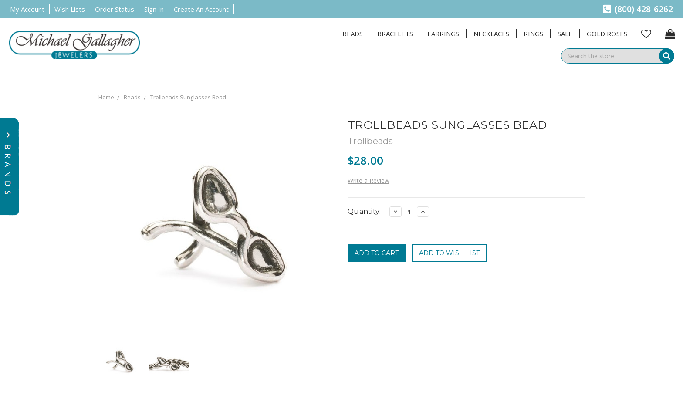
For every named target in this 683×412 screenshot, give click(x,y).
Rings (533, 33)
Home (106, 97)
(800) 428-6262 (638, 9)
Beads (352, 33)
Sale (565, 33)
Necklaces (491, 33)
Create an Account (201, 9)
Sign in (154, 9)
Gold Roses (607, 33)
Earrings (443, 33)
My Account (27, 9)
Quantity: (364, 211)
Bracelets (395, 33)
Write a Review (368, 180)
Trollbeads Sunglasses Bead (188, 97)
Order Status (114, 9)
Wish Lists (69, 9)
